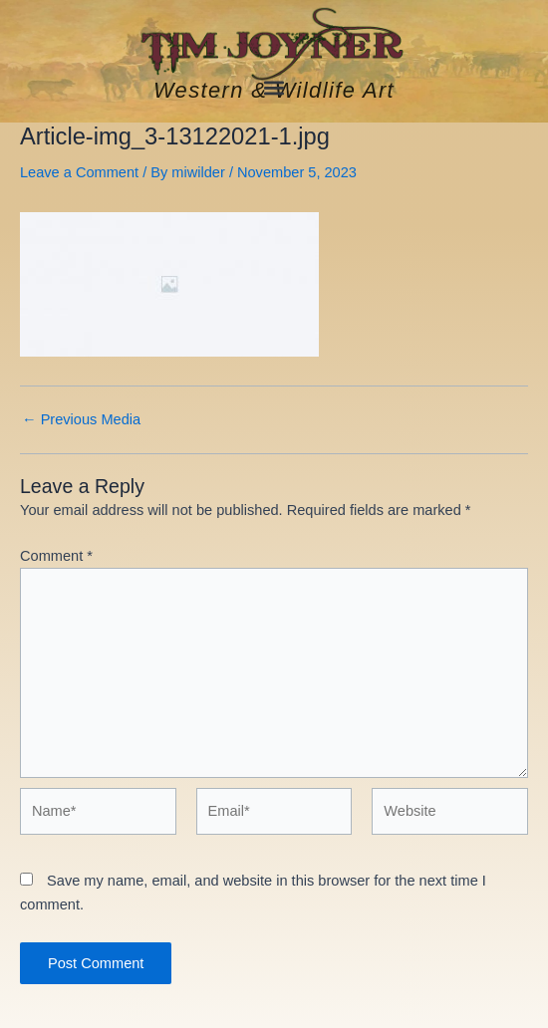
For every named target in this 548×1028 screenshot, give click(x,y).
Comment (56, 556)
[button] (274, 87)
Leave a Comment (79, 172)
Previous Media (81, 419)
